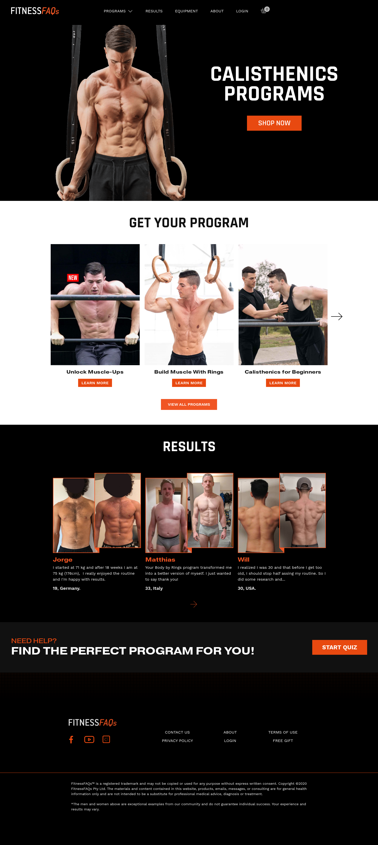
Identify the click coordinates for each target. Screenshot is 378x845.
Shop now (274, 123)
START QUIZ (339, 647)
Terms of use (283, 732)
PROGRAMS (115, 11)
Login (242, 11)
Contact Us (177, 732)
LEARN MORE (95, 382)
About (217, 11)
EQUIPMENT (186, 11)
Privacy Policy (177, 740)
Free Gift (283, 740)
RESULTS (153, 11)
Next (336, 316)
